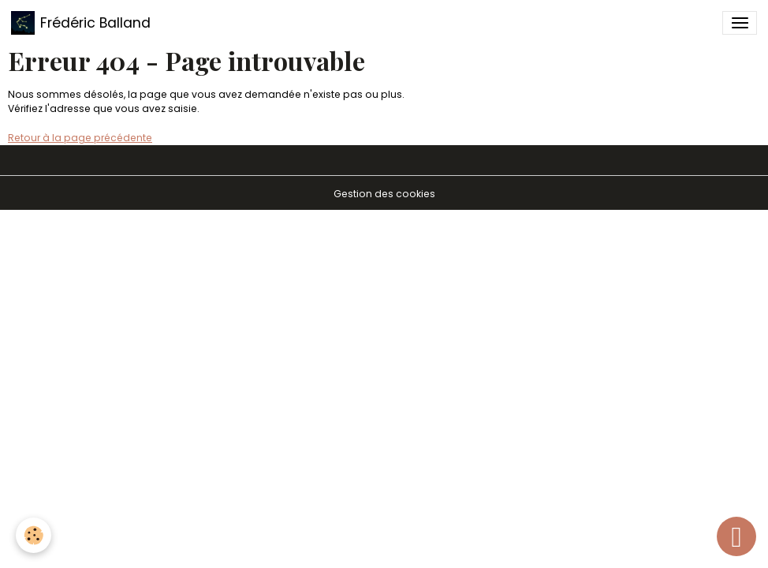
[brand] (81, 23)
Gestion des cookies (384, 193)
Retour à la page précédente (80, 137)
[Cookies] (33, 535)
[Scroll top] (736, 536)
